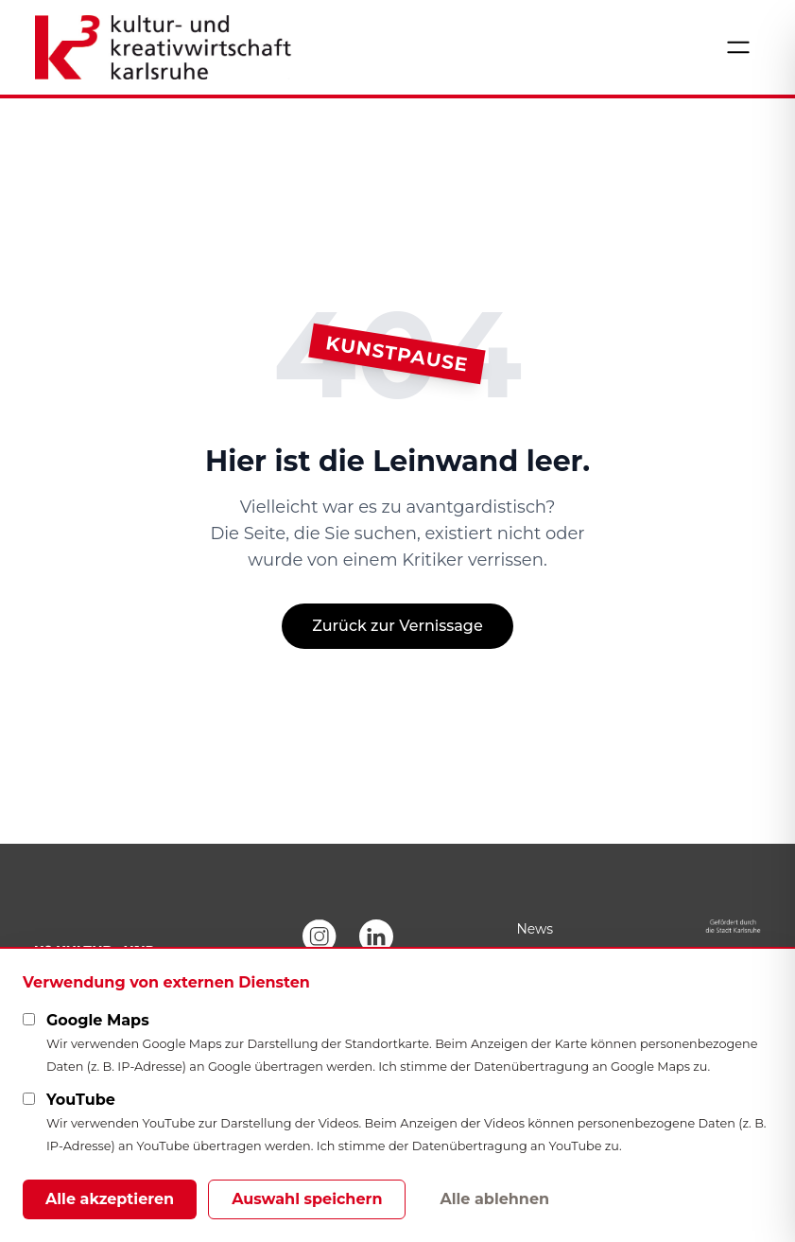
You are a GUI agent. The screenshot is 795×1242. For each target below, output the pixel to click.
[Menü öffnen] (738, 47)
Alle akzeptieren (109, 1199)
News (534, 928)
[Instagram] (319, 936)
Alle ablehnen (494, 1199)
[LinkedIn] (376, 936)
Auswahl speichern (307, 1199)
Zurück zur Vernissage (397, 626)
